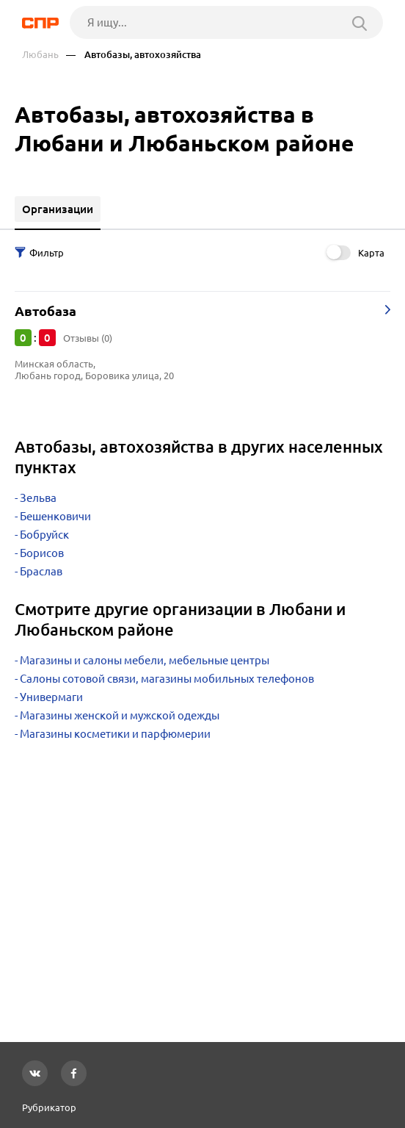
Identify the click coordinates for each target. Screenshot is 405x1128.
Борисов (42, 552)
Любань (40, 55)
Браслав (41, 571)
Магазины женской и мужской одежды (119, 715)
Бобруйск (44, 534)
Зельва (38, 497)
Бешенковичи (55, 516)
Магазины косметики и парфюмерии (115, 733)
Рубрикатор (49, 1107)
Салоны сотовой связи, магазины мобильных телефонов (167, 678)
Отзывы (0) (87, 338)
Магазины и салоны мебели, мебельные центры (144, 660)
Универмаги (51, 697)
